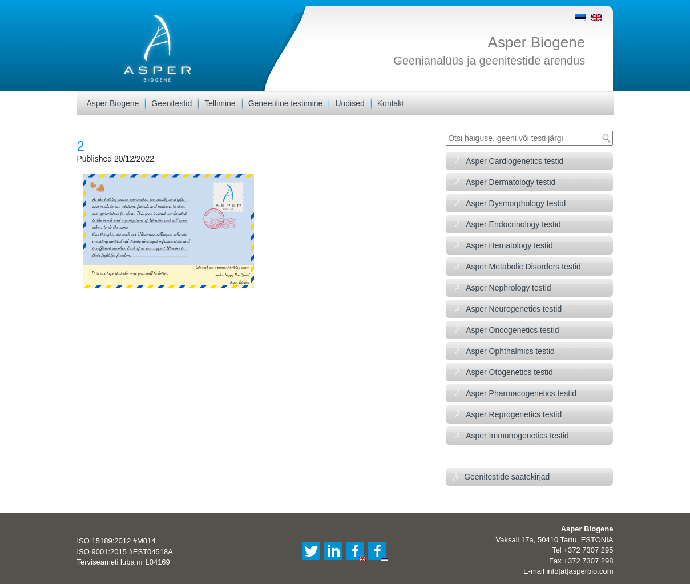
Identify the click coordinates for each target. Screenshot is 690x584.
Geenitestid (171, 103)
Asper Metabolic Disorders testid (523, 266)
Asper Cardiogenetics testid (514, 161)
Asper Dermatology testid (510, 182)
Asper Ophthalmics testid (510, 351)
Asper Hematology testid (509, 245)
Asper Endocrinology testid (513, 224)
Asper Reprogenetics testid (514, 414)
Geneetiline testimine (285, 103)
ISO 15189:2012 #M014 (116, 541)
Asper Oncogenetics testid (512, 330)
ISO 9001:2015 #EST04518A (125, 551)
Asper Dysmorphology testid (516, 203)
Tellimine (219, 103)
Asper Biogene (537, 42)
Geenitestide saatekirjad (507, 476)
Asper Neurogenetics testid (514, 308)
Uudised (349, 103)
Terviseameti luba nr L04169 (123, 562)
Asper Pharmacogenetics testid (521, 393)
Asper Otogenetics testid (509, 372)
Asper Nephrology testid (508, 287)
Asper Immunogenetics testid (517, 435)
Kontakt (390, 103)
